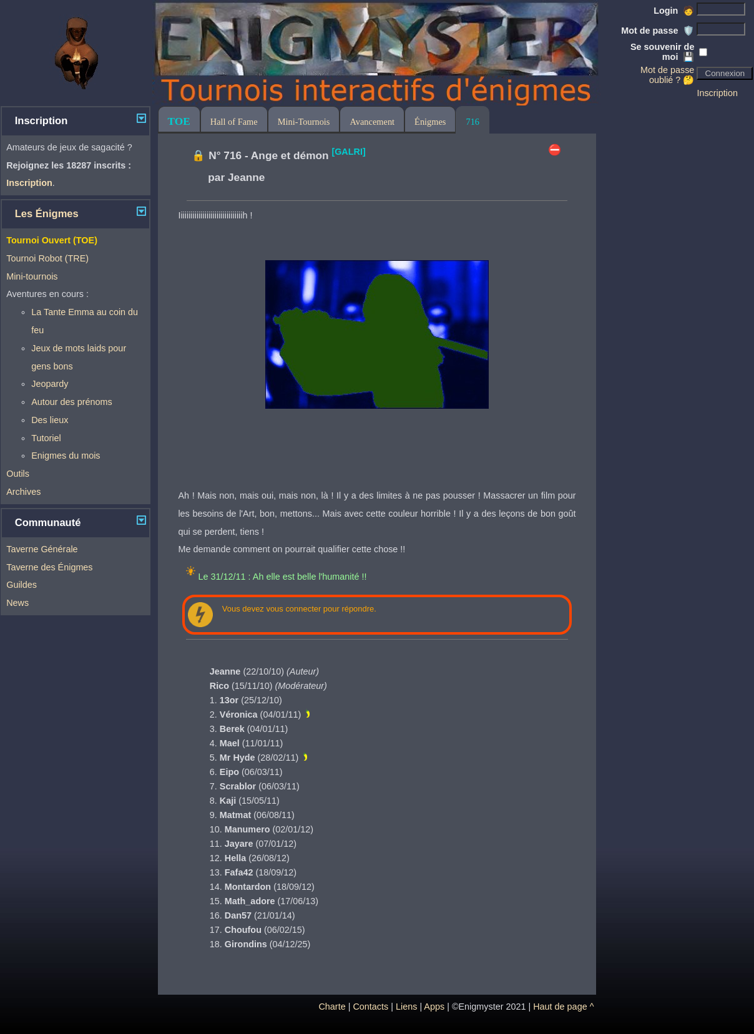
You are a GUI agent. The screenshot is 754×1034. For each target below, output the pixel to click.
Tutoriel (46, 438)
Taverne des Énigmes (49, 567)
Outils (17, 474)
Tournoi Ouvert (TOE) (51, 240)
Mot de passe (657, 31)
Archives (23, 492)
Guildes (21, 585)
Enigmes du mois (65, 456)
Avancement (372, 122)
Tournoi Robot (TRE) (47, 258)
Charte (331, 1007)
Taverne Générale (41, 549)
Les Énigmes (47, 214)
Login (674, 11)
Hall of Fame (234, 122)
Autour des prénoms (71, 402)
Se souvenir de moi (662, 52)
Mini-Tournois (304, 122)
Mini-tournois (31, 276)
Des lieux (49, 420)
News (17, 603)
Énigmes (430, 122)
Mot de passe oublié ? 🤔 (667, 75)
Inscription (717, 93)
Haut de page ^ (563, 1007)
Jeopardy (49, 384)
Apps (434, 1007)
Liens (406, 1007)
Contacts (370, 1007)
